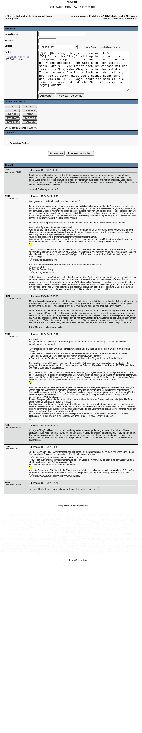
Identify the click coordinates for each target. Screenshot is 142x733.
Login (49, 16)
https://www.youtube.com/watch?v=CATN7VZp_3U (57, 465)
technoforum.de (78, 16)
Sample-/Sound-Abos (113, 18)
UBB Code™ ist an (14, 59)
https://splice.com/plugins (45, 268)
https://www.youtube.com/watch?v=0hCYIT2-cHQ (56, 483)
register (59, 7)
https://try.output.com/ (43, 280)
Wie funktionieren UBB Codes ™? (21, 135)
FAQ (75, 7)
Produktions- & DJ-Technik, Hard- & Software (112, 16)
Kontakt (58, 513)
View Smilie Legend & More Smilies (100, 47)
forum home (84, 7)
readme (84, 513)
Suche (68, 7)
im (93, 7)
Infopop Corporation (77, 568)
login (52, 7)
